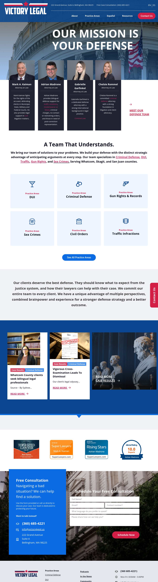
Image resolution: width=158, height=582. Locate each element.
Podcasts (84, 571)
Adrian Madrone (51, 84)
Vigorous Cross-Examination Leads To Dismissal (67, 372)
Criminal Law (80, 118)
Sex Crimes (61, 161)
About (74, 15)
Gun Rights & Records (126, 196)
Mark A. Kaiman (21, 84)
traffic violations (50, 104)
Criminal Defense (79, 196)
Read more (19, 393)
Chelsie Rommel (108, 84)
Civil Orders (79, 234)
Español (111, 15)
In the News (86, 576)
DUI (32, 197)
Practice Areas (92, 15)
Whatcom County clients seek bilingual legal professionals (26, 378)
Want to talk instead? (26, 516)
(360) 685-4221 (123, 5)
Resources (127, 15)
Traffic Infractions (125, 233)
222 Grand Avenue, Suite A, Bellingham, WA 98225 (72, 5)
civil (26, 115)
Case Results (18, 370)
